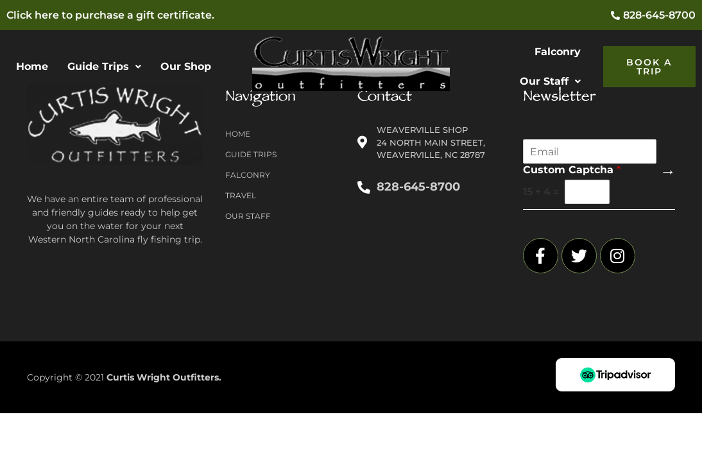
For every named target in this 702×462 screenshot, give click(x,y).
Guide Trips (104, 66)
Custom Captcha (572, 170)
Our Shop (185, 66)
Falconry (558, 52)
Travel (240, 195)
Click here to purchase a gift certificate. (110, 15)
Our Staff (550, 81)
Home (32, 66)
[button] (104, 66)
